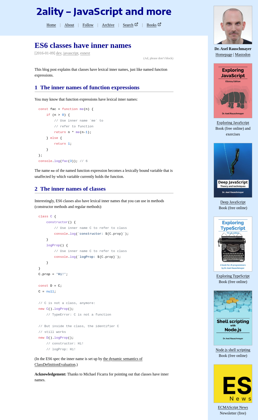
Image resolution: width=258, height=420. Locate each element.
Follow (88, 25)
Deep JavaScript (232, 202)
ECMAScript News (233, 407)
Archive (108, 25)
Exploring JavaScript (233, 123)
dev (58, 53)
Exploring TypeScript (233, 276)
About (69, 25)
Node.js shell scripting (233, 350)
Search (128, 25)
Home (51, 25)
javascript (70, 53)
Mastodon (242, 54)
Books (152, 25)
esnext (85, 53)
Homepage (224, 54)
